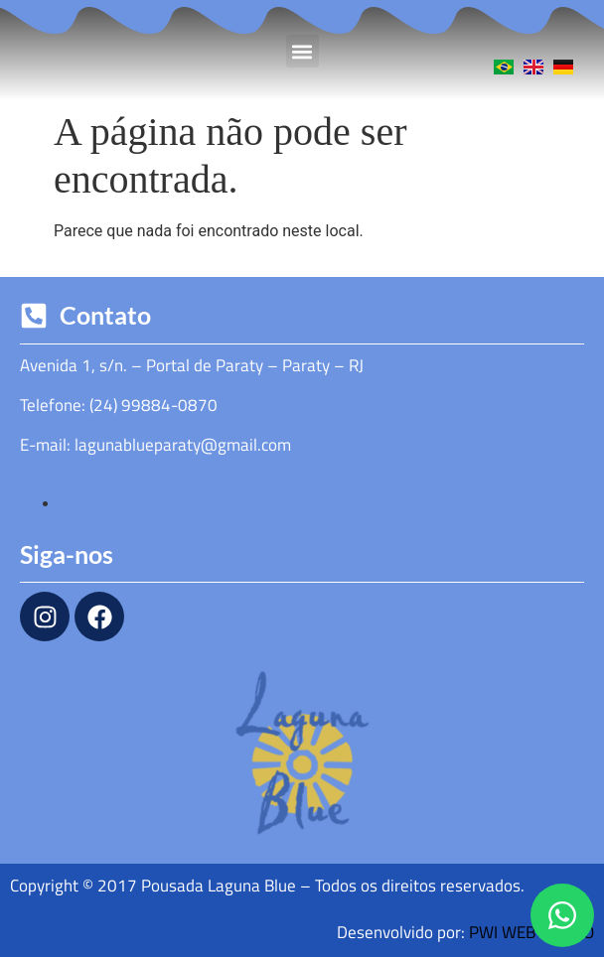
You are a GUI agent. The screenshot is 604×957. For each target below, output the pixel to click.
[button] (302, 51)
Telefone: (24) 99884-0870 (119, 405)
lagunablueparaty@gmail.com (183, 445)
